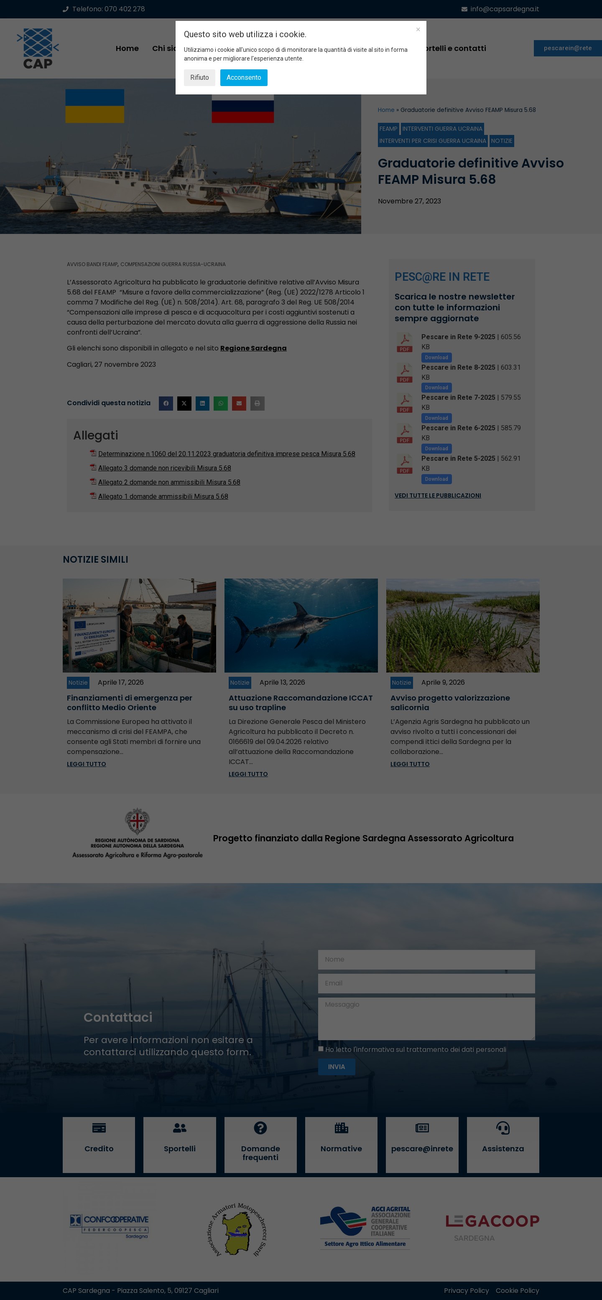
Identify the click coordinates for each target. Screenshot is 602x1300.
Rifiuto (199, 77)
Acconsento (244, 77)
